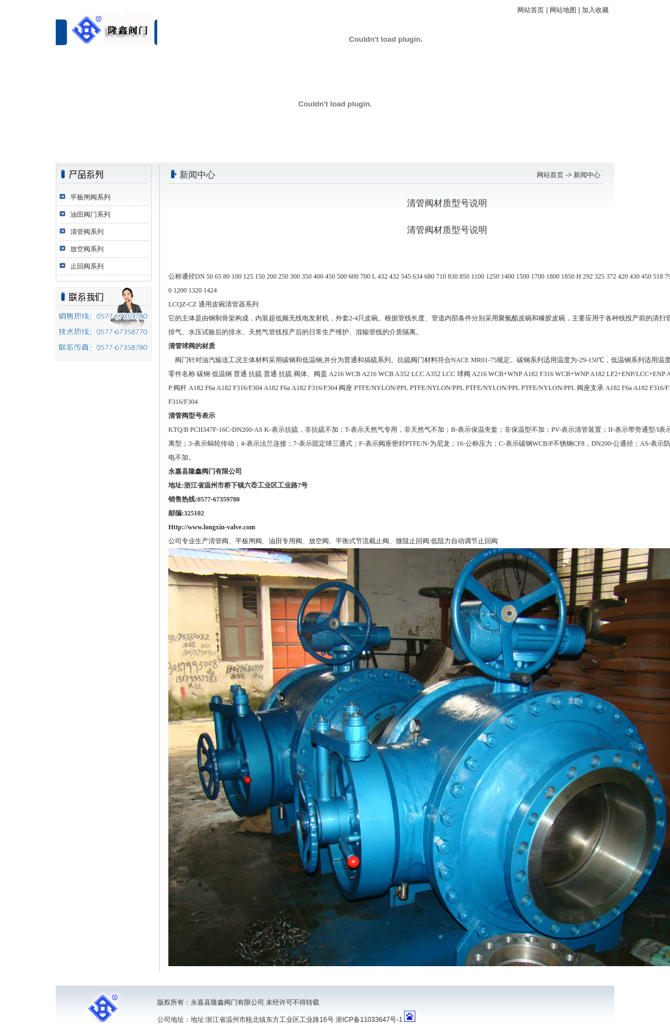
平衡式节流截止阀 (362, 541)
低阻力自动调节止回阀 (464, 541)
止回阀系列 (87, 266)
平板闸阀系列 (90, 197)
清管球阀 (181, 346)
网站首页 (530, 10)
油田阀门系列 (90, 214)
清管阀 (420, 230)
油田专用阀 (285, 541)
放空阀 (319, 541)
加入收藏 (595, 10)
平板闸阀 (248, 541)
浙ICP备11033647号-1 (369, 1020)
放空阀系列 (87, 249)
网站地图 (563, 10)
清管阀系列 (87, 232)
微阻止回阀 (412, 541)
